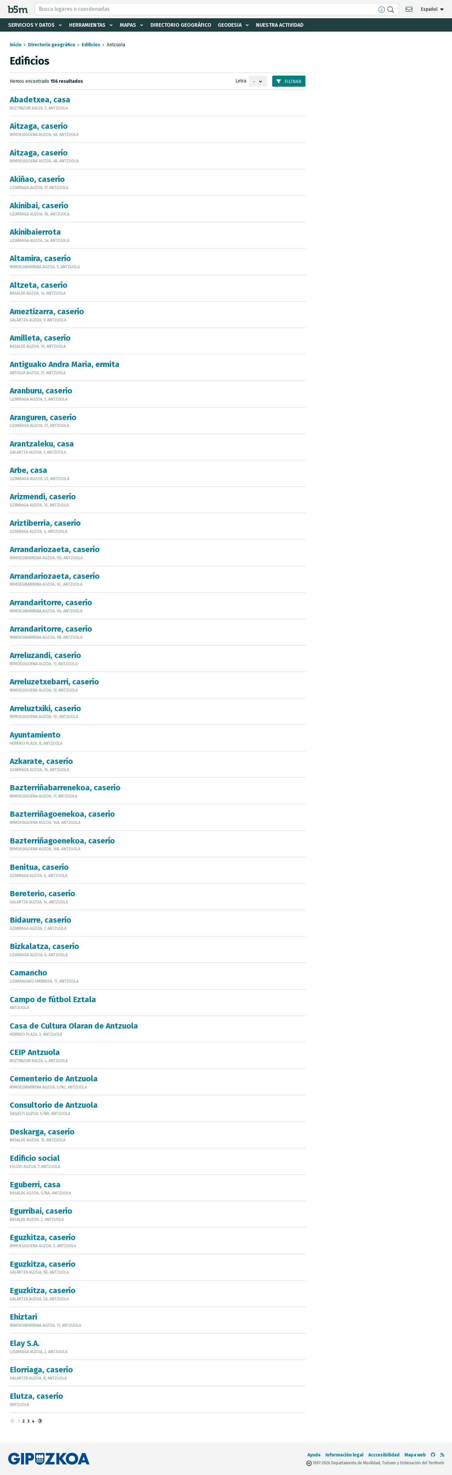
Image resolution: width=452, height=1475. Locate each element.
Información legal (344, 1455)
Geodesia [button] (230, 25)
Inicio (15, 45)
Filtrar (288, 81)
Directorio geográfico (180, 25)
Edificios (91, 45)
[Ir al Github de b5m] (433, 1455)
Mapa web (415, 1455)
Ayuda (313, 1455)
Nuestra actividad (280, 25)
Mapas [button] (128, 25)
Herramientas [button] (87, 25)
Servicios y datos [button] (31, 25)
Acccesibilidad (384, 1455)
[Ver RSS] (442, 1455)
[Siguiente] (40, 1421)
